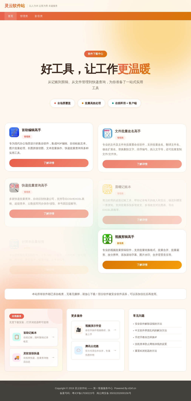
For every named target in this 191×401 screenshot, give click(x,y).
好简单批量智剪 (33, 238)
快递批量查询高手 (34, 185)
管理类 (24, 16)
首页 (10, 16)
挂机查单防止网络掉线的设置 (151, 348)
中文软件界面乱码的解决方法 (151, 335)
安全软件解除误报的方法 (148, 328)
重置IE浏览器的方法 (146, 355)
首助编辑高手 (31, 133)
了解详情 (49, 165)
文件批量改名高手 (128, 134)
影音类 (39, 16)
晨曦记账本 (123, 185)
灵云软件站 (15, 5)
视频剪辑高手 (124, 238)
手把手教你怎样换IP (146, 341)
